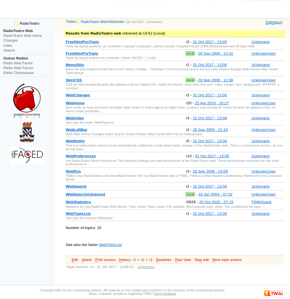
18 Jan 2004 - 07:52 (215, 194)
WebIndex (116, 22)
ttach (277, 22)
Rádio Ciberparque (18, 73)
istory (124, 260)
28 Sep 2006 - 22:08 (210, 171)
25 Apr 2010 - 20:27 (212, 103)
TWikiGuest (261, 202)
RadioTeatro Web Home (22, 35)
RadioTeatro (26, 23)
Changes (10, 40)
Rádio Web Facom (18, 68)
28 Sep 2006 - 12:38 (215, 80)
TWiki (70, 22)
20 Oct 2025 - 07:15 (216, 202)
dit (269, 22)
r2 (142, 260)
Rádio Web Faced (17, 63)
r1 (150, 260)
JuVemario (153, 22)
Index (7, 45)
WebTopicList (110, 245)
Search (9, 50)
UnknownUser (263, 53)
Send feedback (165, 293)
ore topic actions (227, 260)
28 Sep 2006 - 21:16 (210, 130)
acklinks (163, 260)
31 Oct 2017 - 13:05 (210, 42)
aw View (183, 260)
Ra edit (202, 260)
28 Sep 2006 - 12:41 (215, 53)
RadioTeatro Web (94, 22)
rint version (105, 260)
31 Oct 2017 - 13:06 (210, 65)
